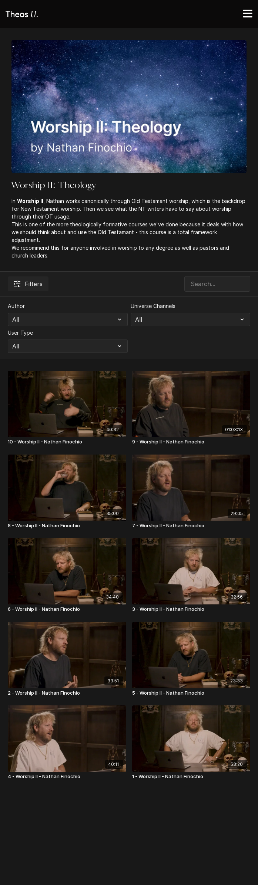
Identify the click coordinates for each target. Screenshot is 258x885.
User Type (20, 333)
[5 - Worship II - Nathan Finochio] (191, 693)
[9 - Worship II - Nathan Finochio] (191, 442)
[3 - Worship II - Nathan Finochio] (191, 609)
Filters (28, 284)
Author (16, 306)
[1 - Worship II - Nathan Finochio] (191, 776)
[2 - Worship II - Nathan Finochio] (67, 693)
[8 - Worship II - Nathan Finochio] (67, 526)
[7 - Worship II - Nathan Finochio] (191, 526)
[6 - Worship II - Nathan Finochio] (67, 609)
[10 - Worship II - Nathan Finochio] (67, 442)
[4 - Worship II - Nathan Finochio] (67, 776)
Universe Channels (153, 306)
